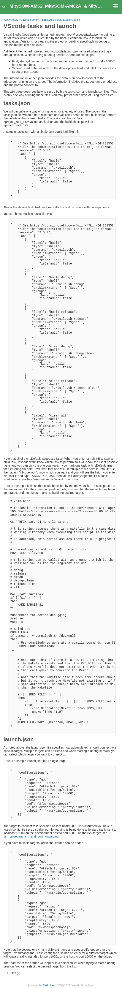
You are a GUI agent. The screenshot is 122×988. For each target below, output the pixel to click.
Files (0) (15, 973)
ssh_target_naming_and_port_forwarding (31, 836)
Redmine (48, 985)
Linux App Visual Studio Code (60, 19)
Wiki (6, 19)
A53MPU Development (25, 19)
